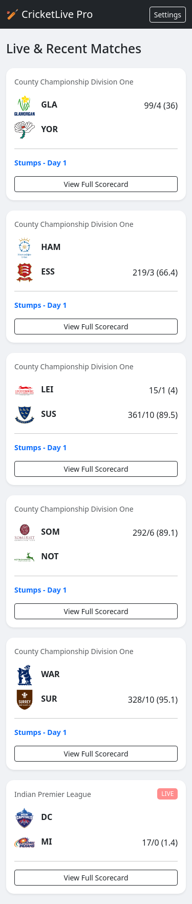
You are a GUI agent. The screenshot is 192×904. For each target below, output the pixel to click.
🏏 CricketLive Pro (49, 14)
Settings (167, 14)
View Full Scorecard (95, 184)
